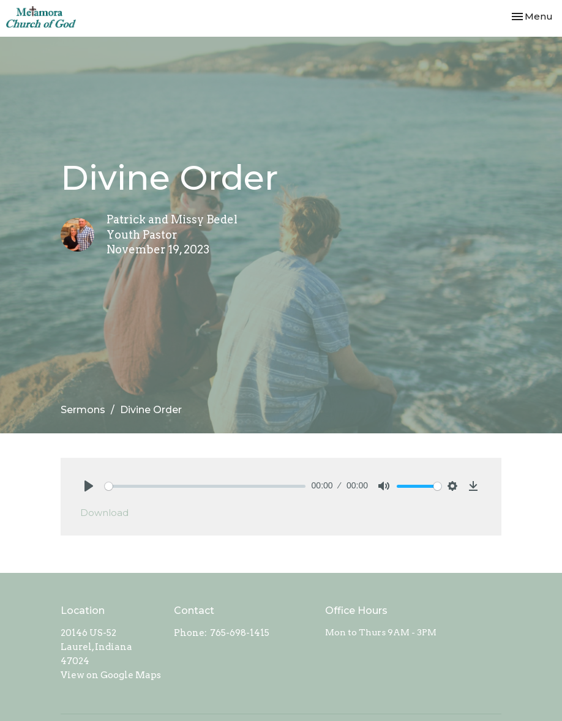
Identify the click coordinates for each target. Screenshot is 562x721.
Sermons (83, 410)
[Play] (89, 486)
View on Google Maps (111, 675)
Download (104, 512)
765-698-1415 (239, 632)
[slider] (205, 486)
